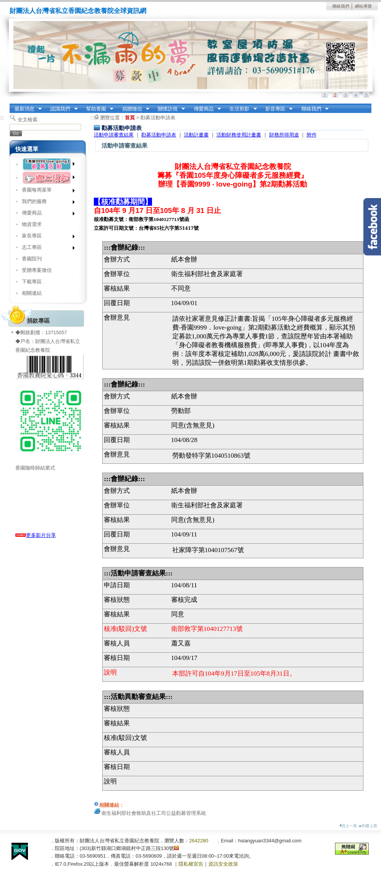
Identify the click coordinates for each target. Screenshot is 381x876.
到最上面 (367, 826)
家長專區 (45, 237)
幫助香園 (97, 109)
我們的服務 (45, 202)
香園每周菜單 (45, 191)
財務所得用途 (284, 135)
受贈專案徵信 (37, 270)
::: (12, 106)
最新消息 (26, 109)
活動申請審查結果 (114, 135)
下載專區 (32, 281)
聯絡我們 (340, 6)
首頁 (130, 117)
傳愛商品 (205, 109)
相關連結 (32, 293)
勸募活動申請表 (158, 117)
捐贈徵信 (133, 109)
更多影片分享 (35, 535)
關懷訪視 (169, 109)
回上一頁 (348, 826)
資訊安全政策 (223, 864)
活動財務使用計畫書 (238, 135)
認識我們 (62, 109)
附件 (312, 135)
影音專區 (276, 109)
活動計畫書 (196, 135)
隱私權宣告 (190, 864)
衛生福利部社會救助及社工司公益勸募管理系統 (153, 813)
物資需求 (32, 224)
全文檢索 (28, 119)
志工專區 (45, 248)
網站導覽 (363, 6)
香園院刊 (32, 259)
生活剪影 (241, 109)
